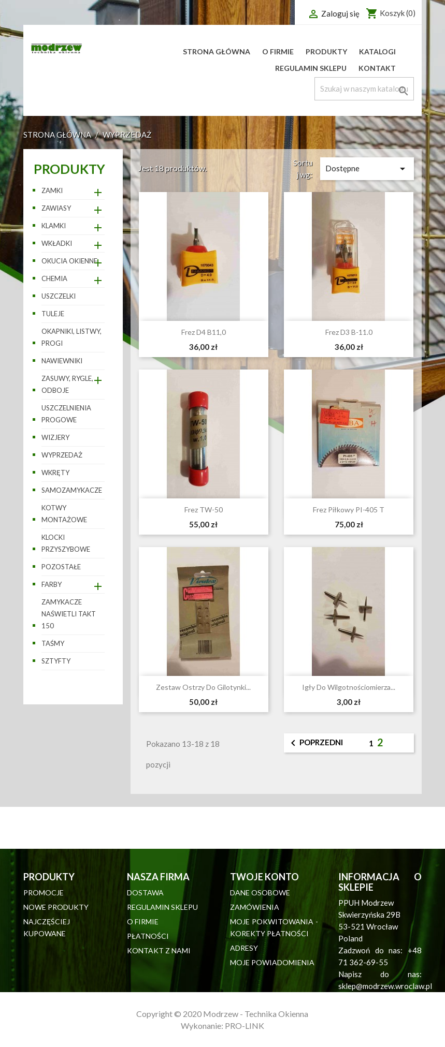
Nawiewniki (61, 361)
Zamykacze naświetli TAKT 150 (68, 614)
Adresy (244, 947)
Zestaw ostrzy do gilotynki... (203, 687)
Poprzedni (315, 743)
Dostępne (367, 169)
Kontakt (377, 68)
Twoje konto (264, 876)
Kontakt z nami (159, 950)
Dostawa (145, 892)
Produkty (326, 51)
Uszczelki (58, 296)
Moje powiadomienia (272, 962)
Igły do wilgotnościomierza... (348, 687)
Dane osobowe (260, 892)
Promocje (43, 892)
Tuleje (52, 313)
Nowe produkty (56, 907)
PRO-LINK (244, 1025)
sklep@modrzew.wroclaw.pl (385, 986)
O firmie (278, 51)
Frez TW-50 (203, 509)
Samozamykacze (71, 490)
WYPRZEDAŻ (61, 455)
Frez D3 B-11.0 (348, 332)
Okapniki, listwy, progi (71, 337)
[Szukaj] (364, 88)
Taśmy (52, 643)
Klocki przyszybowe (65, 543)
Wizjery (55, 437)
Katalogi (377, 51)
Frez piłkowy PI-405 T (348, 509)
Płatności (148, 936)
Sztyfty (55, 661)
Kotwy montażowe (64, 514)
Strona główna (216, 51)
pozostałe (61, 567)
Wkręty (55, 472)
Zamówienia (254, 907)
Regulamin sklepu (311, 68)
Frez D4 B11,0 (203, 332)
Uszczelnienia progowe (66, 414)
